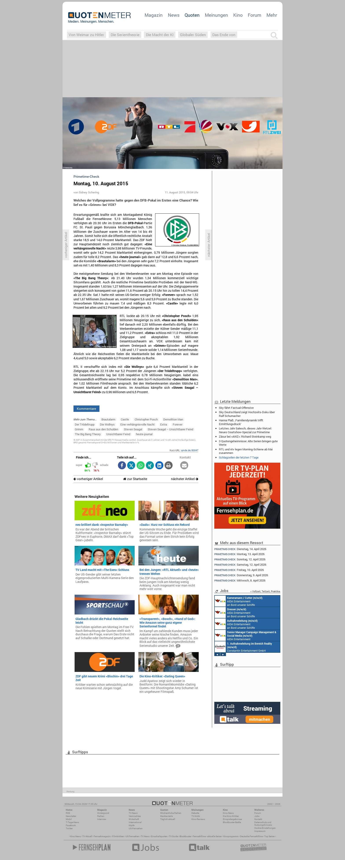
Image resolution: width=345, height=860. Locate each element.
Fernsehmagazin (102, 836)
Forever (177, 424)
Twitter (69, 828)
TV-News (133, 813)
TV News (145, 836)
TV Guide (173, 836)
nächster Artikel (184, 479)
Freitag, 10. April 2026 (239, 570)
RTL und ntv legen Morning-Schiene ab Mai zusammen (246, 451)
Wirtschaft (134, 819)
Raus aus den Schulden (103, 429)
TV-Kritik (195, 816)
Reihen (100, 816)
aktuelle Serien (214, 836)
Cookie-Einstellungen (265, 828)
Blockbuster (185, 836)
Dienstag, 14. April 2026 (240, 549)
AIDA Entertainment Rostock (245, 635)
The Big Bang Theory (88, 434)
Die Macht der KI (160, 34)
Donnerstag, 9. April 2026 (241, 575)
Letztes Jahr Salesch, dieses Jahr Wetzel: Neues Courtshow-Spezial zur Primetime (245, 430)
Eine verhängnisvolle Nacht (137, 424)
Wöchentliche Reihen (170, 813)
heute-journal (144, 434)
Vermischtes (135, 816)
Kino (238, 15)
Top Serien (269, 836)
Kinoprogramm (231, 836)
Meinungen (216, 15)
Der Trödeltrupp (84, 424)
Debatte (195, 813)
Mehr (271, 15)
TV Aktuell (87, 836)
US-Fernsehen (136, 828)
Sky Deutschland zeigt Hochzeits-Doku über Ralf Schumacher (247, 414)
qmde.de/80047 (189, 450)
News (174, 15)
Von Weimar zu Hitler (86, 34)
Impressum (260, 831)
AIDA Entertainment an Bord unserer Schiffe (238, 601)
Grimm (79, 429)
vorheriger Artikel (88, 479)
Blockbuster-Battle (232, 822)
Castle (125, 419)
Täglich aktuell (167, 819)
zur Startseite (135, 479)
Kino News (75, 836)
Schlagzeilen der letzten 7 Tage (239, 457)
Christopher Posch (146, 419)
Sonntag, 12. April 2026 (239, 559)
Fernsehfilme (199, 836)
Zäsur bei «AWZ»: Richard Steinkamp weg (245, 436)
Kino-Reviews (198, 819)
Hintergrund (103, 813)
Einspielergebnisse (232, 819)
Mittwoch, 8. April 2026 (239, 580)
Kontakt (258, 819)
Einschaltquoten (159, 836)
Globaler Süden (193, 34)
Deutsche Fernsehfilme (251, 836)
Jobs (256, 816)
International (135, 822)
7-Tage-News (72, 822)
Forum (254, 15)
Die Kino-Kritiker (231, 816)
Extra (163, 424)
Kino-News (228, 813)
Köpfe (131, 825)
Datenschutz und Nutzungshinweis (263, 823)
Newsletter (71, 816)
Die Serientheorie (125, 34)
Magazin (154, 15)
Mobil (69, 819)
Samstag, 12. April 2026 (240, 565)
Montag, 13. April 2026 (239, 554)
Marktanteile (166, 816)
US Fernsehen (132, 836)
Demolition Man (173, 419)
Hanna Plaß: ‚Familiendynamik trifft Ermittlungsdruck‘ (241, 422)
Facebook (71, 825)
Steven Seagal (133, 429)
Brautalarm (108, 419)
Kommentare (86, 408)
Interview (101, 819)
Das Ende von (223, 34)
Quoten (192, 15)
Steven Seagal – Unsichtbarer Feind (170, 429)
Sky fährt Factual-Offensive (236, 408)
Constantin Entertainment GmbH (243, 646)
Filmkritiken (118, 836)
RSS (68, 813)
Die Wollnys (107, 424)
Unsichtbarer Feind (118, 434)
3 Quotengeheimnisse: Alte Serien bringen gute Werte (248, 443)
